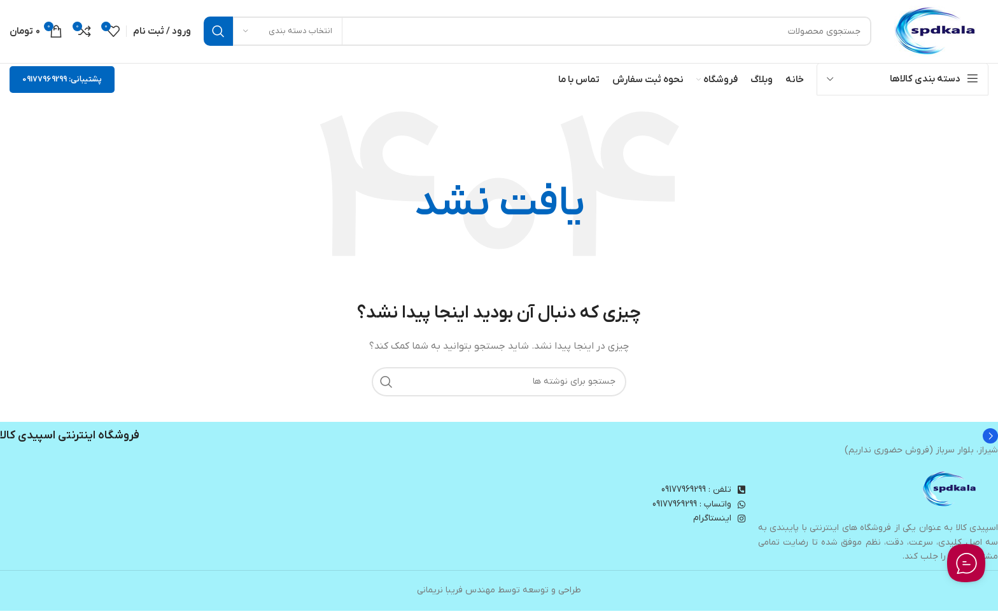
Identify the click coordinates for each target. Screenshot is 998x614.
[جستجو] (537, 33)
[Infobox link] (499, 439)
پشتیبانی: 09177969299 (62, 82)
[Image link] (950, 493)
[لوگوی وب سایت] (936, 33)
